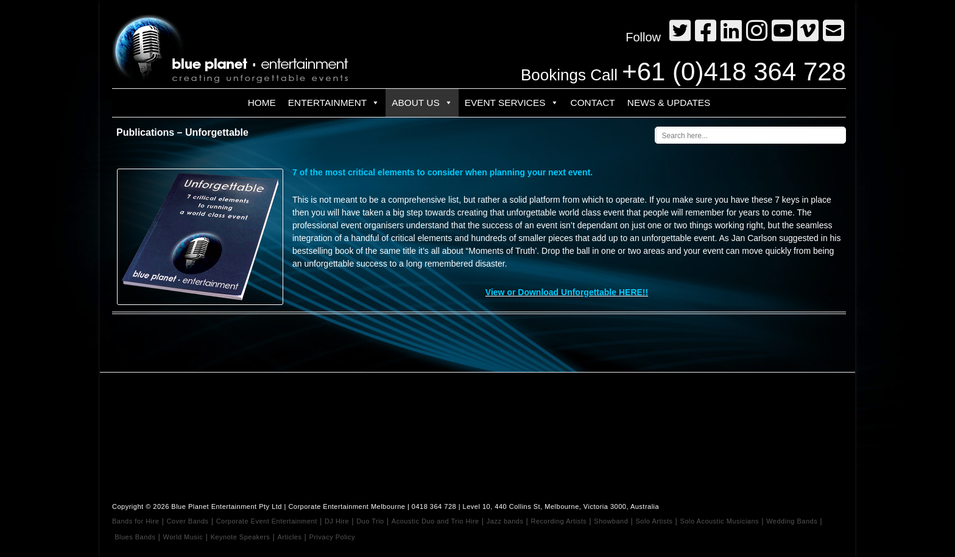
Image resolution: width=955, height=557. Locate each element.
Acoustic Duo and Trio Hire (435, 521)
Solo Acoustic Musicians (719, 521)
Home (262, 102)
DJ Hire (337, 521)
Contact (593, 102)
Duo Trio (370, 521)
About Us (422, 102)
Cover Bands (187, 521)
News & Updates (669, 102)
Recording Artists (559, 521)
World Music (183, 537)
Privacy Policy (332, 537)
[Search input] (737, 135)
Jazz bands (505, 521)
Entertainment (333, 102)
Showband (611, 521)
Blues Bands (135, 537)
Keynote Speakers (240, 537)
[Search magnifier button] (839, 133)
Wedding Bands (791, 521)
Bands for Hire (135, 521)
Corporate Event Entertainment (266, 521)
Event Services (512, 102)
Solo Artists (653, 521)
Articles (289, 537)
